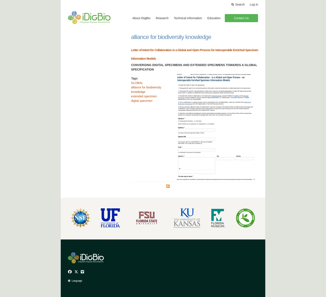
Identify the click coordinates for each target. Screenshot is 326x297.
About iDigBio (141, 18)
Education (214, 18)
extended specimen (144, 96)
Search (240, 4)
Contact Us (241, 18)
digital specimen (141, 100)
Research (162, 18)
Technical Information (188, 18)
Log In (254, 4)
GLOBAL (137, 83)
